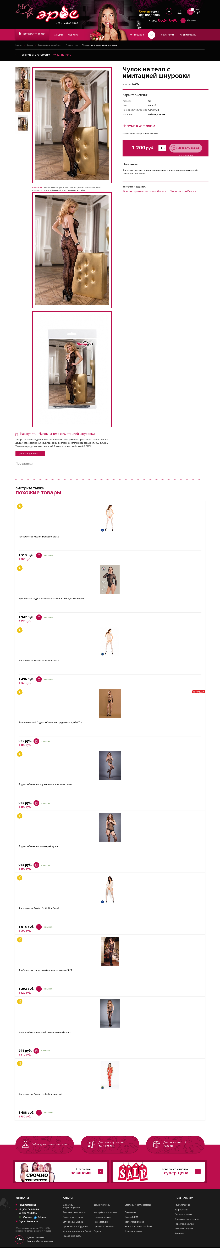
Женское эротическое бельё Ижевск (144, 191)
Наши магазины (188, 35)
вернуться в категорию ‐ (44, 55)
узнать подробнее (30, 454)
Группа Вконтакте (26, 1222)
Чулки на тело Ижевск (183, 191)
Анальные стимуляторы (74, 1213)
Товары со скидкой (184, 1229)
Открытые (58, 1172)
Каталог (30, 45)
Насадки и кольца (102, 1218)
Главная (19, 45)
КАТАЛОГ (35, 35)
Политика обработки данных (40, 1242)
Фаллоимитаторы (102, 1206)
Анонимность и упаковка (187, 1220)
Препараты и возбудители (75, 1227)
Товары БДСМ (131, 1218)
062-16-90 (161, 21)
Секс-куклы (130, 1213)
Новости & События (184, 1225)
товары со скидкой (156, 1172)
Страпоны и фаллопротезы (138, 1206)
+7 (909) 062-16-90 (27, 1210)
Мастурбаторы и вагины (105, 1213)
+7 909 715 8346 (28, 1214)
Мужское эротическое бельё (77, 1232)
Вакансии (179, 1234)
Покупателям (168, 35)
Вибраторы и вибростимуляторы (72, 1207)
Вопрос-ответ (181, 1211)
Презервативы (101, 1223)
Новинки (79, 34)
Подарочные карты (72, 1237)
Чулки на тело (76, 45)
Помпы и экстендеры (73, 1218)
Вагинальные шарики (73, 1223)
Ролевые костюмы (133, 1232)
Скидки (64, 34)
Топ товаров (136, 34)
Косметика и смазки (134, 1223)
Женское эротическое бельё (52, 45)
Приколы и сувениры (104, 1227)
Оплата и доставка (183, 1215)
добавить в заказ (185, 148)
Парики (97, 1232)
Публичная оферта (35, 1239)
